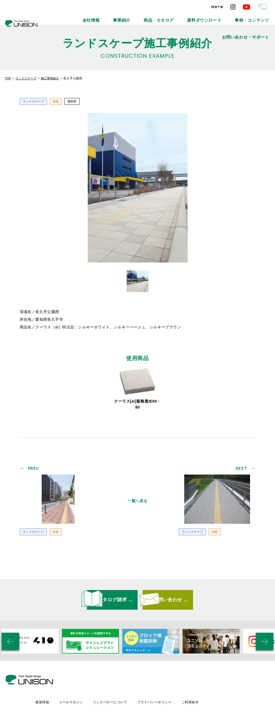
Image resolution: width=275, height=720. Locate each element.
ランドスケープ (25, 78)
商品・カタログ (140, 16)
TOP (8, 78)
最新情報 (86, 681)
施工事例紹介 (50, 78)
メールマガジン (116, 681)
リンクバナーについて (156, 681)
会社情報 (87, 16)
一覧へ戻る (137, 498)
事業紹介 (111, 16)
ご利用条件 (238, 681)
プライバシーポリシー (202, 681)
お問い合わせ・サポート (253, 16)
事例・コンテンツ (211, 16)
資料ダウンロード (175, 16)
